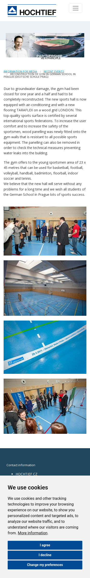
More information (32, 533)
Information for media (20, 71)
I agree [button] (45, 545)
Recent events (54, 71)
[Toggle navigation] (75, 8)
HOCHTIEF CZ (26, 474)
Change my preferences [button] (45, 565)
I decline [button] (45, 555)
